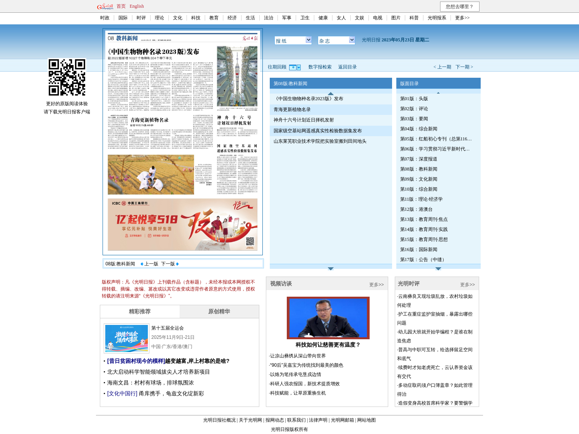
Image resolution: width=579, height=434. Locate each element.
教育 (214, 18)
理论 (159, 18)
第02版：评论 (414, 108)
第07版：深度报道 (418, 159)
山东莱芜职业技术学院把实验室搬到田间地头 (320, 141)
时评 (141, 18)
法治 (268, 18)
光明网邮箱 (342, 420)
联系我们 (296, 420)
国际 (123, 18)
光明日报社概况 (219, 420)
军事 (286, 18)
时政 (105, 18)
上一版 (149, 264)
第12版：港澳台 (416, 209)
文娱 (359, 18)
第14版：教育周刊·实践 (424, 229)
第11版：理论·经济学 (421, 199)
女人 (341, 18)
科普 (414, 18)
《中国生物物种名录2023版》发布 (308, 98)
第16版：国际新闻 (418, 249)
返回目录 (347, 67)
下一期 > (464, 67)
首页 (121, 6)
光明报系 (437, 18)
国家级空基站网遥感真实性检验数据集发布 (318, 130)
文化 (177, 18)
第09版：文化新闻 (418, 179)
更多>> (462, 18)
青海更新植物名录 (292, 109)
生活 (250, 18)
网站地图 (366, 420)
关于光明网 (250, 420)
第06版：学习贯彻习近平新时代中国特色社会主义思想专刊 (437, 149)
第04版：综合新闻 (418, 129)
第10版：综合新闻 (418, 189)
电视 (377, 18)
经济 (232, 18)
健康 (323, 18)
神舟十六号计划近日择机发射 (304, 120)
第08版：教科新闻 (418, 169)
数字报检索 (320, 67)
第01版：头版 (414, 98)
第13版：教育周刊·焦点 (424, 219)
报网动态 (275, 420)
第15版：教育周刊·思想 (424, 239)
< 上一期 (442, 67)
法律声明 (318, 420)
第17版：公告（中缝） (423, 259)
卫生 (305, 18)
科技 (195, 18)
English (137, 6)
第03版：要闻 (414, 118)
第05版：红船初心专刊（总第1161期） (437, 139)
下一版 (170, 264)
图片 (396, 18)
